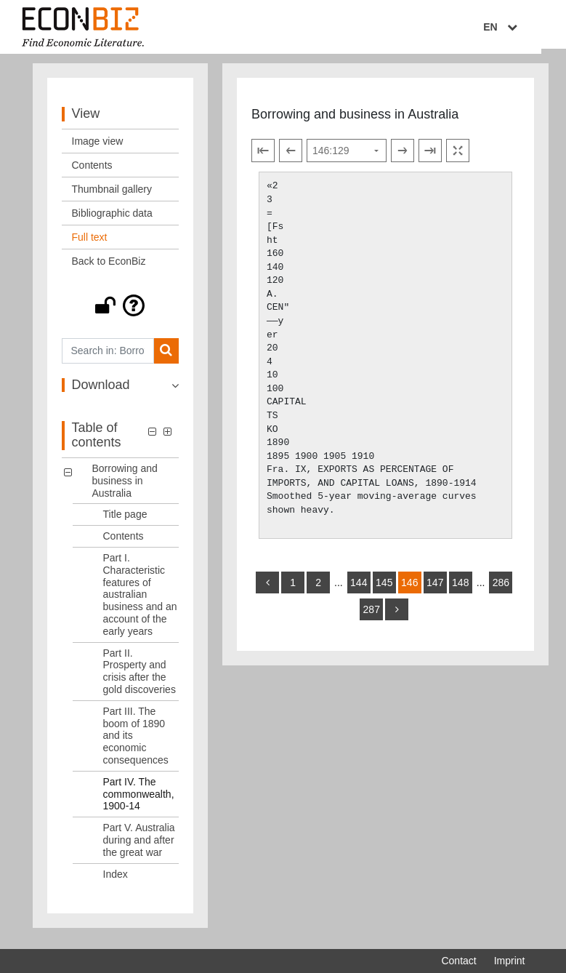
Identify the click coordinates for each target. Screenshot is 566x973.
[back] (267, 588)
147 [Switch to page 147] (434, 588)
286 (501, 588)
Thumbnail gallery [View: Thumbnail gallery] (112, 195)
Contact (458, 960)
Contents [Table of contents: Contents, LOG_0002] (123, 542)
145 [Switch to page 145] (384, 588)
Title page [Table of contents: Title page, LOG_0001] (125, 520)
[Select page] (346, 157)
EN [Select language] (514, 27)
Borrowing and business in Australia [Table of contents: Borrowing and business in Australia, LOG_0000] (125, 486)
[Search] (166, 357)
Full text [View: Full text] (90, 243)
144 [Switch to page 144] (358, 588)
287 (371, 615)
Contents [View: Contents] (92, 171)
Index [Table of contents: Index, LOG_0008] (115, 880)
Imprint (509, 960)
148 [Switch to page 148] (460, 588)
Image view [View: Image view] (98, 147)
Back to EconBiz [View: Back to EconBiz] (109, 267)
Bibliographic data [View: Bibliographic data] (112, 219)
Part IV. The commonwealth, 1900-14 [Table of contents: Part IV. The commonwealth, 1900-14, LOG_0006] (138, 800)
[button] (120, 311)
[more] (396, 615)
